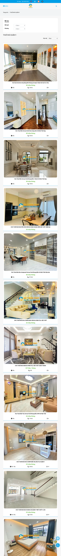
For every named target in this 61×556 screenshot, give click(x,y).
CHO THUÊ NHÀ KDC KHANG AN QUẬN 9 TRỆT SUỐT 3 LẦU (30, 509)
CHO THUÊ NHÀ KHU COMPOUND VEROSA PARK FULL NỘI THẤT (30, 320)
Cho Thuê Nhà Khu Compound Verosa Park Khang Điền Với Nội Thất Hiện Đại (30, 272)
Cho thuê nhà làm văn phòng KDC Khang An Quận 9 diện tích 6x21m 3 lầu (30, 82)
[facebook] (31, 1)
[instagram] (42, 1)
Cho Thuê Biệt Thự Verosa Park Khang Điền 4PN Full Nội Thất (30, 413)
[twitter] (35, 1)
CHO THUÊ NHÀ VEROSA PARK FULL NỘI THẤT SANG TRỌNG (30, 365)
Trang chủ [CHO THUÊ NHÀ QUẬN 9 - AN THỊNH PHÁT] (5, 12)
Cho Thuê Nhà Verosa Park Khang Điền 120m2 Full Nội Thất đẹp (30, 179)
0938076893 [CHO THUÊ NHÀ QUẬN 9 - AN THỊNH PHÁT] (25, 1)
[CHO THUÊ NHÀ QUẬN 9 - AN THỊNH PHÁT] (30, 62)
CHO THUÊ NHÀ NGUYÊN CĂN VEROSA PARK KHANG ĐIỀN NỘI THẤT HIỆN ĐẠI (30, 227)
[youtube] (39, 1)
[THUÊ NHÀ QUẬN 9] (30, 6)
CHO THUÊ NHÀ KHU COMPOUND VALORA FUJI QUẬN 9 (30, 461)
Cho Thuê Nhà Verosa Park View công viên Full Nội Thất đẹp (30, 131)
